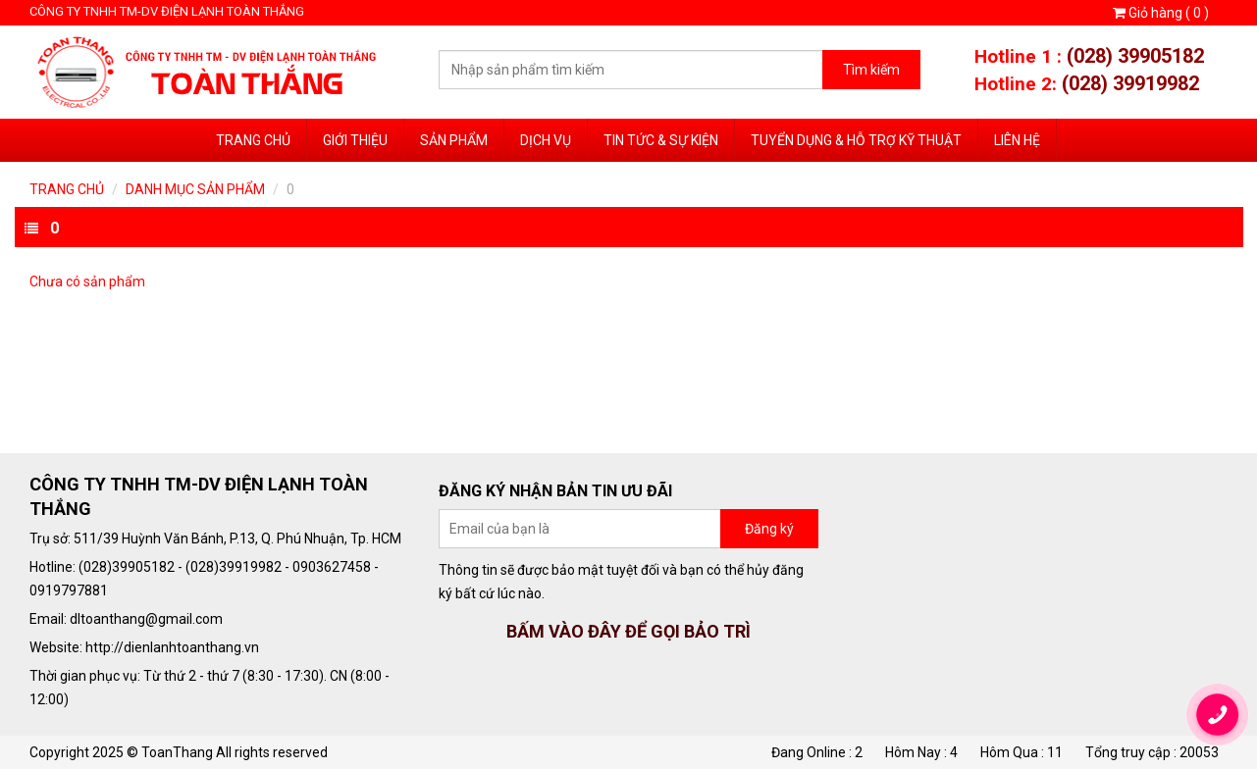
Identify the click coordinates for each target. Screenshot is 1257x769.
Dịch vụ (545, 140)
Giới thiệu (355, 140)
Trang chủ (253, 140)
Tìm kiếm (871, 69)
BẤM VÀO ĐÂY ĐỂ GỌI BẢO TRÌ (628, 631)
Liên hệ (1017, 140)
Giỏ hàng (1161, 13)
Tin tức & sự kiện (660, 140)
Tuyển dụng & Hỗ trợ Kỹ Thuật (856, 140)
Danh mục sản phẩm (195, 189)
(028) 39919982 (1130, 83)
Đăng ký (769, 529)
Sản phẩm (454, 140)
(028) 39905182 (1135, 56)
